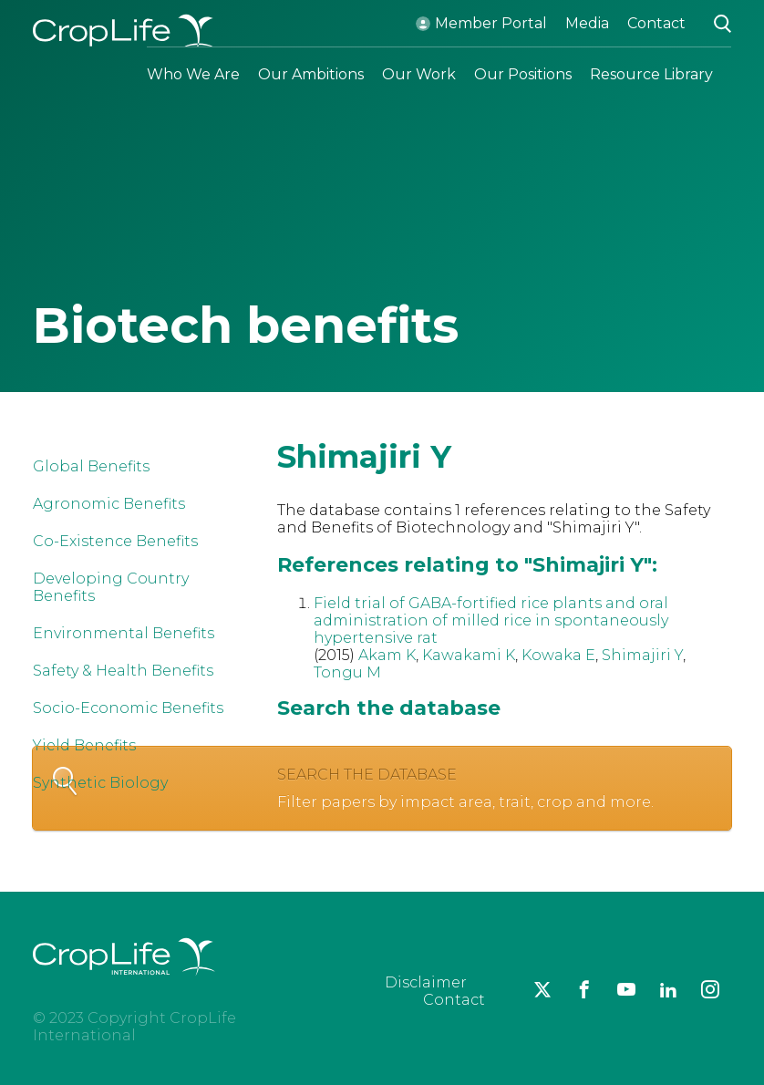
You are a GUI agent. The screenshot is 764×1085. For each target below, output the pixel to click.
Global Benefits (91, 466)
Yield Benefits (84, 745)
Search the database (405, 788)
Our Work (419, 74)
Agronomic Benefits (109, 503)
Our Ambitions (311, 74)
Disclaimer (426, 982)
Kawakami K (468, 655)
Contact (656, 23)
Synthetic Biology (100, 782)
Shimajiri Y (642, 655)
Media (587, 23)
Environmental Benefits (123, 633)
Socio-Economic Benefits (128, 708)
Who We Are (193, 74)
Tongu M (347, 672)
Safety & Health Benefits (123, 670)
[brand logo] (124, 986)
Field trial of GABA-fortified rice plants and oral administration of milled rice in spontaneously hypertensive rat (491, 620)
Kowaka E (558, 655)
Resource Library (651, 74)
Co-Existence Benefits (115, 541)
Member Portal (491, 23)
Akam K (387, 655)
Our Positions (523, 74)
